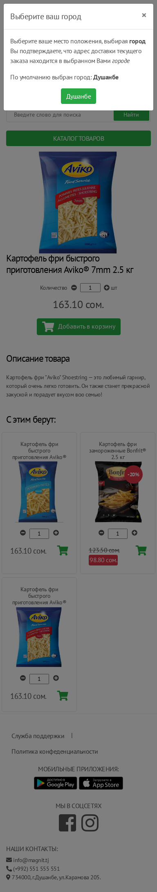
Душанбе (78, 96)
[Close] (144, 15)
